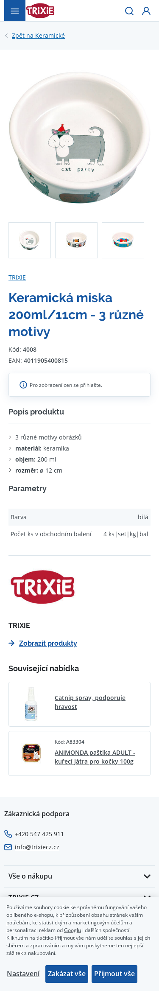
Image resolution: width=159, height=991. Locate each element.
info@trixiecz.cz (37, 847)
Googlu (72, 930)
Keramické (38, 35)
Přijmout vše (114, 973)
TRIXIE (17, 277)
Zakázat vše (67, 973)
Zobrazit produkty (42, 643)
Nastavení (23, 973)
